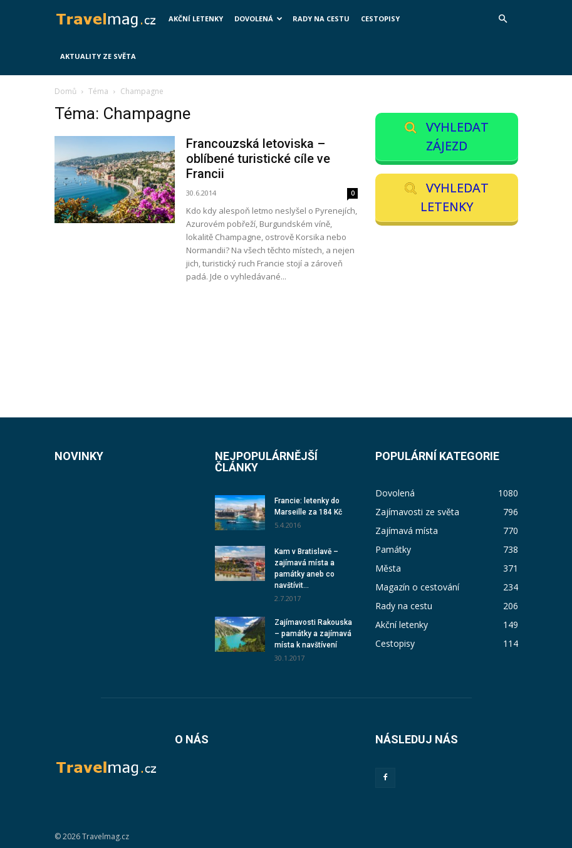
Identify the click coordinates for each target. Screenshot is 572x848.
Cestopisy (380, 18)
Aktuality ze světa (98, 56)
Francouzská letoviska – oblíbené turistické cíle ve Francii (258, 158)
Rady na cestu (321, 18)
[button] (503, 19)
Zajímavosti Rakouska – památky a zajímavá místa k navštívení (313, 633)
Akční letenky (196, 18)
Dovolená (258, 18)
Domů (65, 91)
